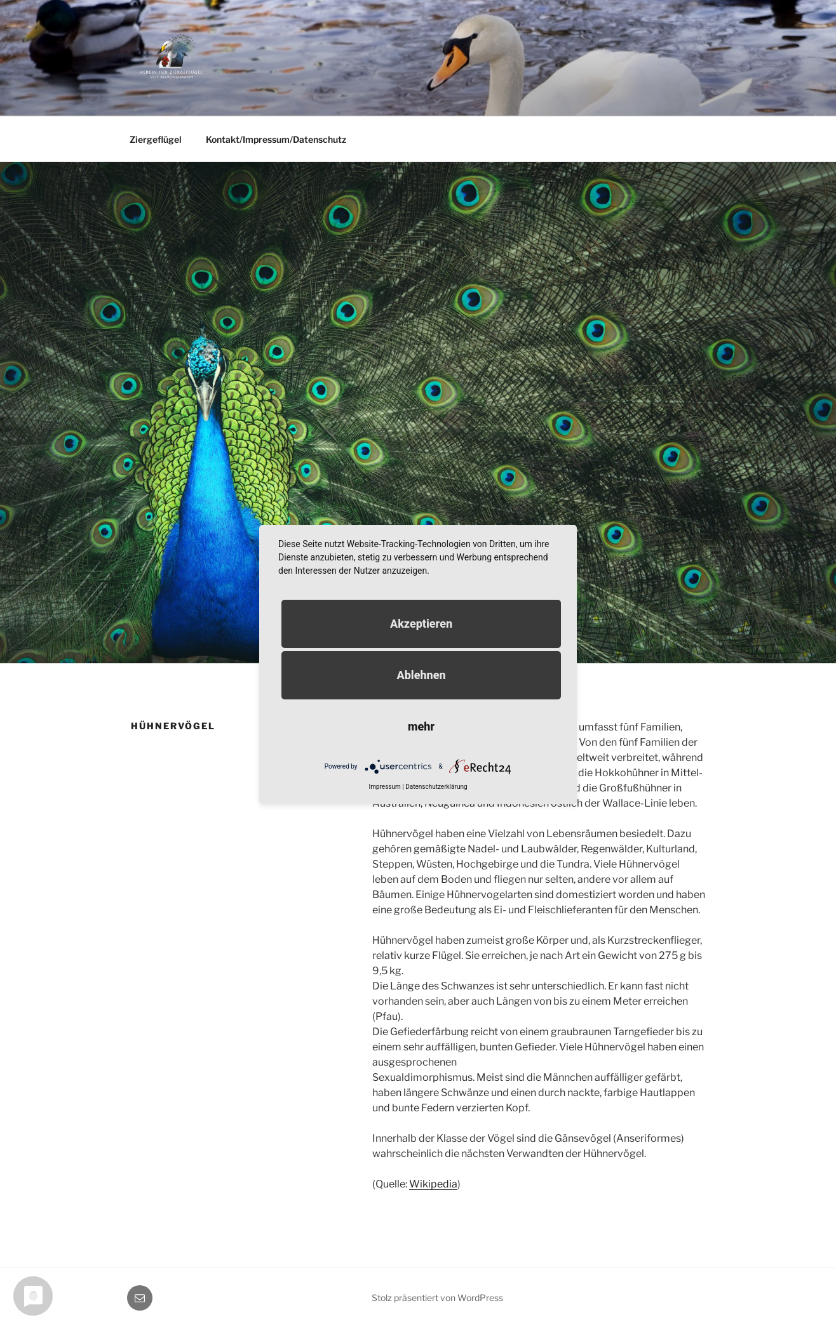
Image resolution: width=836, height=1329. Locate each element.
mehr (421, 726)
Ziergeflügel (156, 139)
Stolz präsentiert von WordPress (437, 1297)
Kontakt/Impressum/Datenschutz (276, 139)
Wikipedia (433, 1184)
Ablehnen (420, 675)
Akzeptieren (421, 623)
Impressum (384, 786)
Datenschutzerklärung (436, 786)
